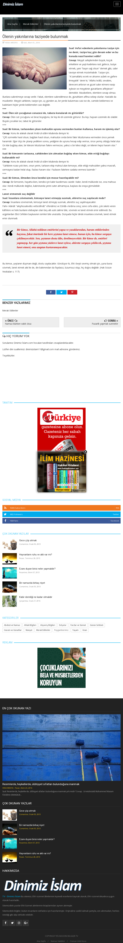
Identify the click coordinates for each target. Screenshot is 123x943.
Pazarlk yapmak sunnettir (105, 323)
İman (85, 630)
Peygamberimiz (61, 630)
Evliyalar (62, 625)
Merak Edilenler (31, 24)
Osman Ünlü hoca (78, 941)
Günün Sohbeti (96, 625)
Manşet (29, 630)
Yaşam (75, 630)
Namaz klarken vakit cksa (18, 323)
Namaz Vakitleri (58, 941)
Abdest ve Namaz (12, 625)
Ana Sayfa (12, 24)
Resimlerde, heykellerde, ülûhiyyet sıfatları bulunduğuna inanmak (40, 784)
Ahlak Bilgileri (30, 625)
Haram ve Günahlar (13, 630)
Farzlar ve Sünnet (78, 625)
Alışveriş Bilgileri (47, 625)
